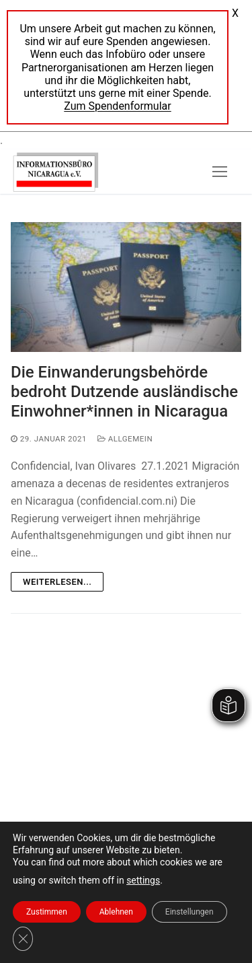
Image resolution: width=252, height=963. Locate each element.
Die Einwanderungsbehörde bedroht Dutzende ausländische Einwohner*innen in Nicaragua (124, 392)
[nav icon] (219, 171)
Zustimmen (46, 912)
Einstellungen (189, 912)
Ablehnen (116, 912)
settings (143, 880)
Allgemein (125, 438)
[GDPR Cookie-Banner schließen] (23, 939)
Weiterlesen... (57, 582)
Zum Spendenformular (117, 106)
